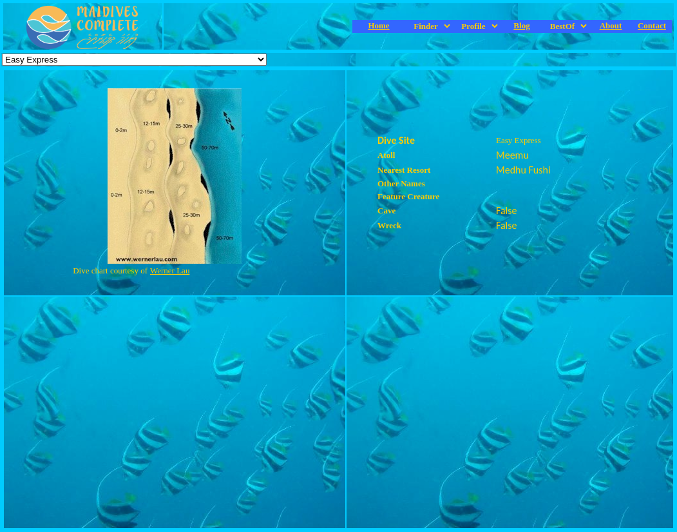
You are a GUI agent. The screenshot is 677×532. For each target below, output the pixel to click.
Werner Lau (169, 270)
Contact (652, 25)
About (611, 25)
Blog (521, 25)
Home (378, 25)
